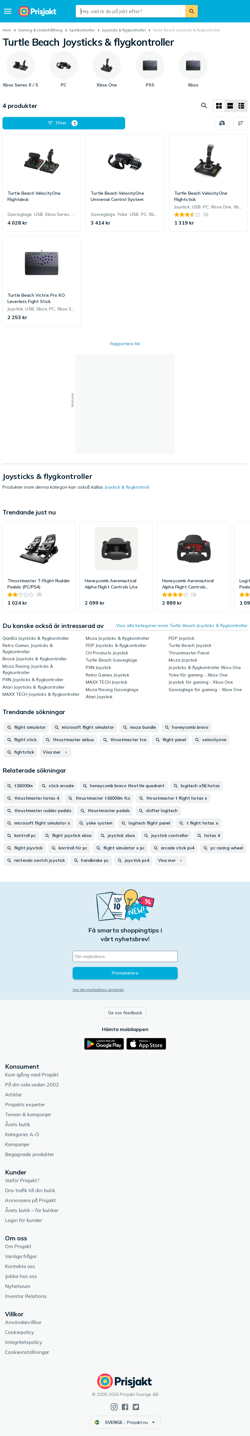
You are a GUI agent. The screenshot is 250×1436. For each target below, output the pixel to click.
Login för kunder (23, 1220)
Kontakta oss (20, 1266)
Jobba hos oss (21, 1276)
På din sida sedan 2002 (32, 1084)
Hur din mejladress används (98, 989)
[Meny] (8, 11)
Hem (6, 30)
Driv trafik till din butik (30, 1190)
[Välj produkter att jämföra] (222, 123)
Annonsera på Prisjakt (30, 1200)
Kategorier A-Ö (22, 1134)
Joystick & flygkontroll (127, 487)
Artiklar (13, 1094)
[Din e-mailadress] (125, 956)
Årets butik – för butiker (31, 1210)
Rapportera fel (125, 343)
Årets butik (17, 1124)
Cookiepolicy (19, 1332)
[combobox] (130, 11)
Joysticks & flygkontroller (124, 30)
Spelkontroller (82, 30)
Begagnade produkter (29, 1154)
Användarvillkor (23, 1322)
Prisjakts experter (25, 1104)
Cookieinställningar (27, 1352)
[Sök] (191, 11)
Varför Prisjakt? (22, 1180)
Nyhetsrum (17, 1286)
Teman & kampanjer (28, 1114)
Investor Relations (26, 1296)
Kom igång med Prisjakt (32, 1074)
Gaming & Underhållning (40, 30)
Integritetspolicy (23, 1342)
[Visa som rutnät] (219, 105)
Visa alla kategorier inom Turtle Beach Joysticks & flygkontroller (182, 625)
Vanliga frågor (21, 1256)
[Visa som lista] (230, 105)
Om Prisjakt (18, 1246)
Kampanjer (17, 1144)
